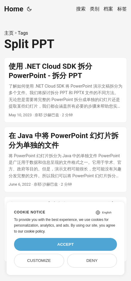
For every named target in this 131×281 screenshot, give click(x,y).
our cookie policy (31, 231)
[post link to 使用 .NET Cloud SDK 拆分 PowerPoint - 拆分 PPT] (65, 90)
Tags (23, 33)
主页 (9, 33)
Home (13, 9)
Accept (65, 244)
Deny (92, 260)
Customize (39, 260)
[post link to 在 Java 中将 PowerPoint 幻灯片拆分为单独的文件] (65, 159)
